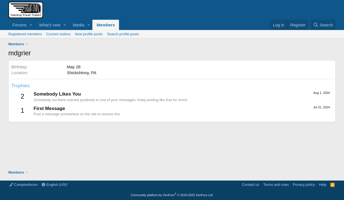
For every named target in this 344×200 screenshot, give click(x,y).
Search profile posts (123, 34)
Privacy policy (304, 184)
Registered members (25, 34)
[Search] (323, 25)
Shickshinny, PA (81, 72)
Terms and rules (276, 184)
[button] (31, 25)
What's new (49, 24)
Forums (19, 24)
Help (323, 184)
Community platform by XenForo (172, 195)
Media (78, 24)
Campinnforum (23, 184)
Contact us (250, 184)
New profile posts (89, 34)
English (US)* (55, 184)
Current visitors (58, 34)
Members (106, 24)
